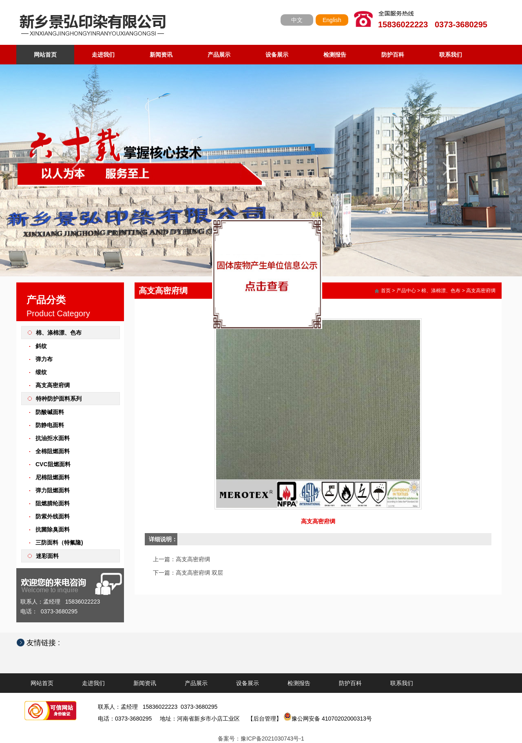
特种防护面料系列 (59, 398)
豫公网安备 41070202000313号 (327, 718)
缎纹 (41, 372)
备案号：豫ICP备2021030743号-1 (261, 738)
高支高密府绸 (52, 385)
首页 (386, 290)
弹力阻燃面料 (52, 490)
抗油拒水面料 (52, 438)
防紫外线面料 (52, 516)
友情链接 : (47, 643)
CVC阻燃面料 (53, 464)
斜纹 (41, 346)
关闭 (318, 212)
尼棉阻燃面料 (52, 477)
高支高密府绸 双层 (199, 572)
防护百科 (392, 54)
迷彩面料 (47, 556)
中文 (297, 20)
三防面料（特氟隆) (59, 542)
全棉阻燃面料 (52, 451)
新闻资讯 (161, 54)
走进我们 (103, 54)
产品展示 (219, 54)
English (332, 20)
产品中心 (406, 290)
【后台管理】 (265, 718)
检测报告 (334, 54)
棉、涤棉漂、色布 (59, 332)
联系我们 (450, 54)
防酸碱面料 (49, 412)
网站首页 (45, 54)
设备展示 (276, 54)
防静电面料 (49, 425)
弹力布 (44, 359)
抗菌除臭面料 (52, 529)
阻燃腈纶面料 (52, 503)
